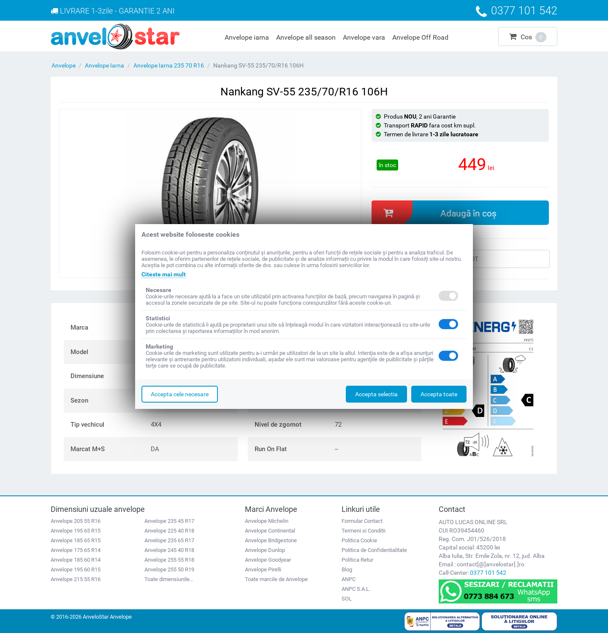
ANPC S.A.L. (356, 589)
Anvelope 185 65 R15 (75, 540)
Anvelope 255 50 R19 (169, 569)
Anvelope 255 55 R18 (169, 560)
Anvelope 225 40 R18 (169, 531)
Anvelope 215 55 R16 (75, 579)
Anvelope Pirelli (263, 569)
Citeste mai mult (163, 274)
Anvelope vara (364, 37)
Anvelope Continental (270, 531)
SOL (347, 598)
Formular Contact (362, 521)
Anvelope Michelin (266, 521)
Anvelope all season (306, 37)
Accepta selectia (376, 394)
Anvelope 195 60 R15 (75, 569)
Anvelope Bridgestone (271, 540)
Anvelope (64, 65)
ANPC (349, 579)
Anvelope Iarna (104, 65)
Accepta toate (439, 394)
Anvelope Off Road (420, 37)
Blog (347, 569)
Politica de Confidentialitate (374, 550)
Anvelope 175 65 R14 (75, 550)
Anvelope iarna (247, 37)
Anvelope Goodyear (268, 560)
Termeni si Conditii (363, 531)
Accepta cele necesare (180, 394)
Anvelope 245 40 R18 (169, 550)
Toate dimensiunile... (168, 579)
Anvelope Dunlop (265, 550)
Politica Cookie (359, 540)
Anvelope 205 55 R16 (75, 521)
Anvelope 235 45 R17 (169, 521)
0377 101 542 (488, 572)
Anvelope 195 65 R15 (75, 531)
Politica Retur (357, 560)
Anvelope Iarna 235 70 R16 (168, 65)
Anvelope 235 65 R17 (169, 540)
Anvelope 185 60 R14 (75, 560)
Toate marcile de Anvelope (276, 579)
